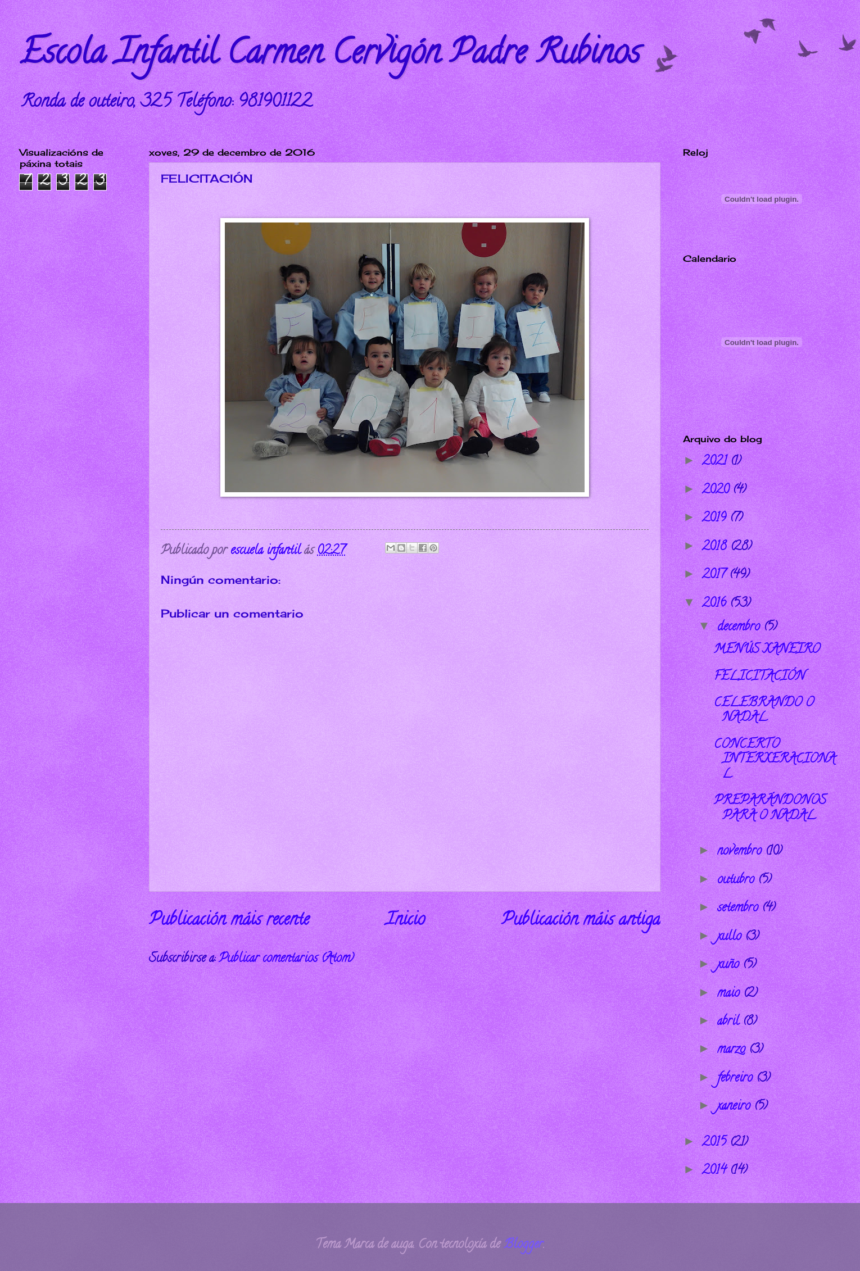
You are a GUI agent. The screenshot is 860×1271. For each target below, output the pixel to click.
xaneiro (735, 1106)
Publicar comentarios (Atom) (286, 959)
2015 (716, 1142)
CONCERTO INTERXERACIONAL (774, 760)
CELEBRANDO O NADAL (764, 711)
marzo (733, 1050)
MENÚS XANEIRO (767, 650)
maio (730, 994)
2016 (716, 604)
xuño (730, 965)
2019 (716, 518)
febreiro (736, 1078)
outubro (737, 880)
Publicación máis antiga (580, 920)
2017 (715, 575)
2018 (716, 547)
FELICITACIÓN (759, 677)
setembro (739, 908)
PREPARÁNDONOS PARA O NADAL (770, 808)
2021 (716, 461)
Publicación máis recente (229, 920)
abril (730, 1022)
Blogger (523, 1245)
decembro (740, 627)
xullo (731, 937)
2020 (717, 490)
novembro (741, 851)
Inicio (405, 920)
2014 (716, 1171)
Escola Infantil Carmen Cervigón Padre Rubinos (330, 55)
